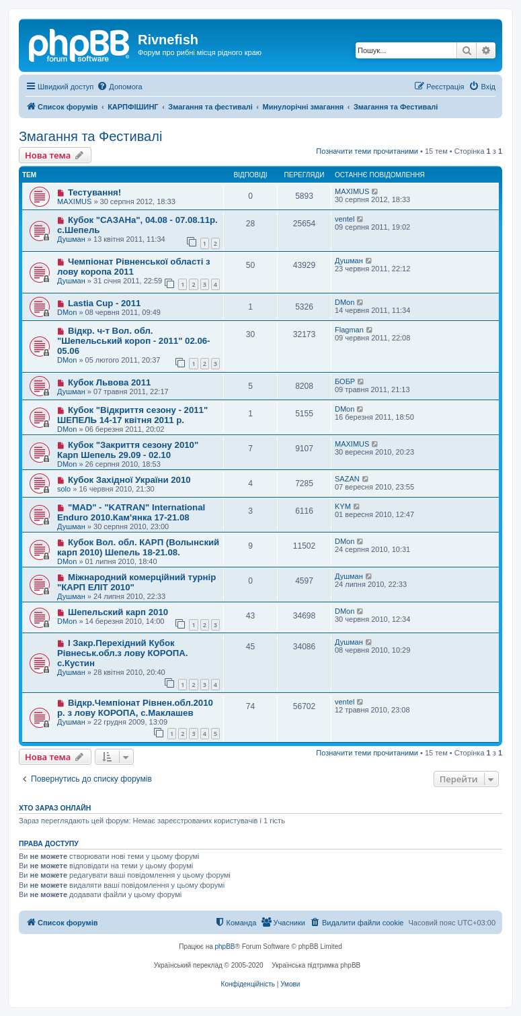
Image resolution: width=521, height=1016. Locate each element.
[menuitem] (119, 87)
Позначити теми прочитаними (367, 151)
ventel (344, 219)
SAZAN (347, 479)
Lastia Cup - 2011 (104, 303)
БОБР (345, 381)
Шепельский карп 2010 (118, 612)
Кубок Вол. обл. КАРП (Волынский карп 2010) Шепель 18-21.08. (138, 547)
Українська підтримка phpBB (316, 965)
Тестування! (94, 192)
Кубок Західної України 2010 (129, 480)
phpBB (225, 946)
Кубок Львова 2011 (109, 382)
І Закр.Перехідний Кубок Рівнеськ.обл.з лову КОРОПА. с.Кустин (122, 653)
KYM (343, 506)
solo (64, 489)
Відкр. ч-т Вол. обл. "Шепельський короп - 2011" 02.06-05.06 (133, 341)
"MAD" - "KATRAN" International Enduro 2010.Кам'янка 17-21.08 (131, 512)
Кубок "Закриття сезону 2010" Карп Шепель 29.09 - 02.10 (127, 450)
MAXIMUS (74, 201)
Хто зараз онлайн (55, 808)
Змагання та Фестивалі (90, 136)
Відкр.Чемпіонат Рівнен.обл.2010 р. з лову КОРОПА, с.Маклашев (135, 708)
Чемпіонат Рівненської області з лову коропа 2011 (133, 267)
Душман (71, 239)
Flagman (349, 330)
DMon (67, 312)
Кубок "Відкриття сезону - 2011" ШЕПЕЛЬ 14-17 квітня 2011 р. (132, 415)
